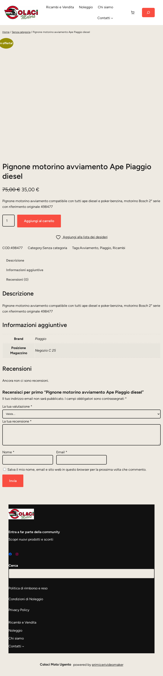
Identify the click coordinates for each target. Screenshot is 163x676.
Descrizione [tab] (15, 260)
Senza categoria (21, 32)
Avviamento (89, 248)
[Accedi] (121, 12)
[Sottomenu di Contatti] (112, 18)
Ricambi (119, 248)
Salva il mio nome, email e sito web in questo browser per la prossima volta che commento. (76, 470)
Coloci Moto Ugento (55, 664)
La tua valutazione (17, 406)
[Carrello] (132, 12)
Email (61, 452)
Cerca (13, 565)
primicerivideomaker (107, 665)
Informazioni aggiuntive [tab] (24, 270)
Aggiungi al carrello (39, 221)
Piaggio (105, 248)
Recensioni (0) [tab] (17, 279)
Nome (8, 452)
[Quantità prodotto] (8, 220)
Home (6, 32)
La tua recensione (17, 421)
